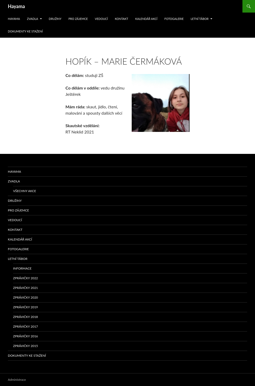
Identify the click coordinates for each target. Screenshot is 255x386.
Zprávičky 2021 (25, 288)
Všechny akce (24, 191)
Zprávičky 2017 (25, 326)
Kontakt (121, 18)
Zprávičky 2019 (25, 307)
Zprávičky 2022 (25, 278)
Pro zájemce (78, 18)
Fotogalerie (174, 18)
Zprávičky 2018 (25, 317)
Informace (22, 268)
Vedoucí (101, 18)
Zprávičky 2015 (25, 346)
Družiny (55, 18)
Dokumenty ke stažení (25, 31)
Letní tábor (199, 18)
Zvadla (32, 18)
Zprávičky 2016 (25, 336)
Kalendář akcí (146, 18)
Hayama (16, 6)
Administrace (17, 380)
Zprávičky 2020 (25, 297)
